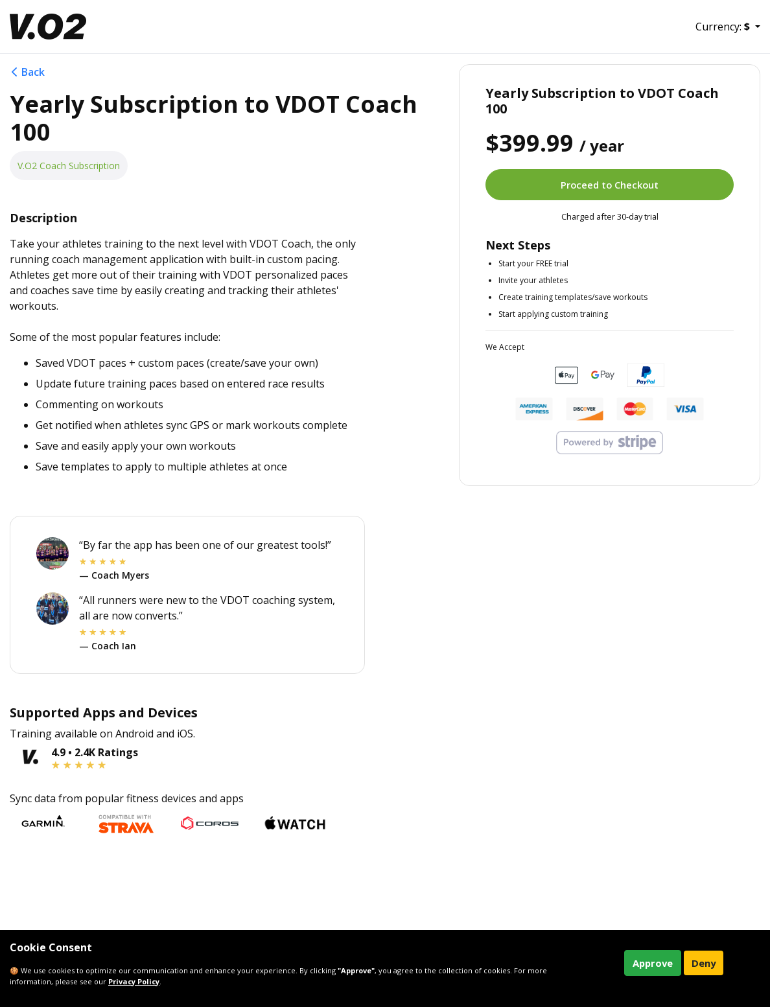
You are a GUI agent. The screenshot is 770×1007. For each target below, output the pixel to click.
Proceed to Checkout (610, 184)
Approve (653, 962)
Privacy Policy (133, 981)
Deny (704, 962)
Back (27, 72)
